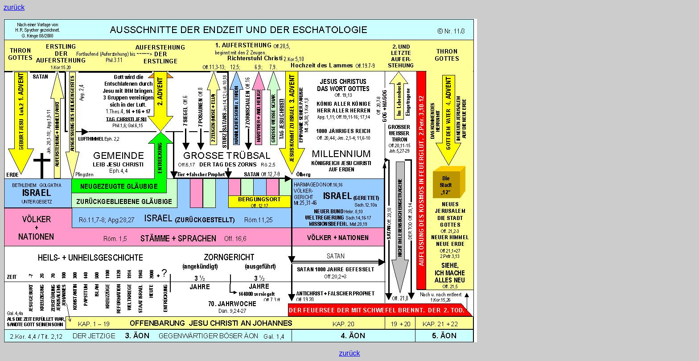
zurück (14, 7)
